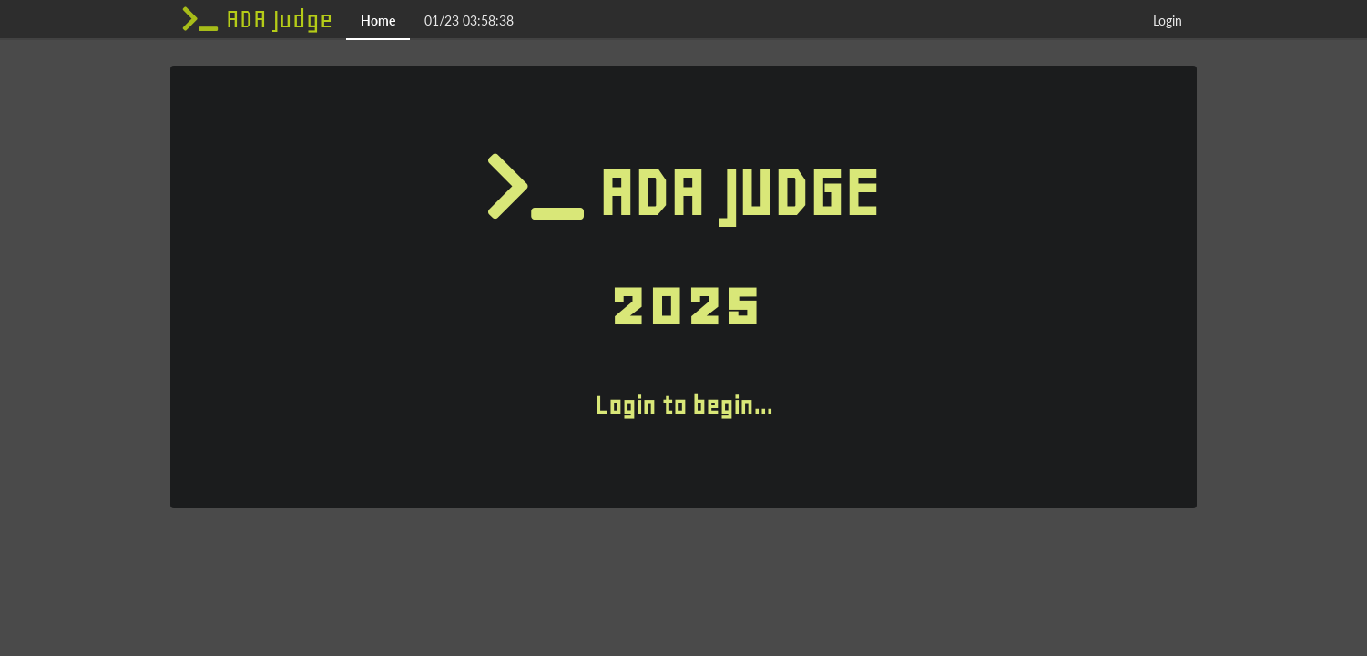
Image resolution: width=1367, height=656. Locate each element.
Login (1167, 20)
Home (378, 20)
